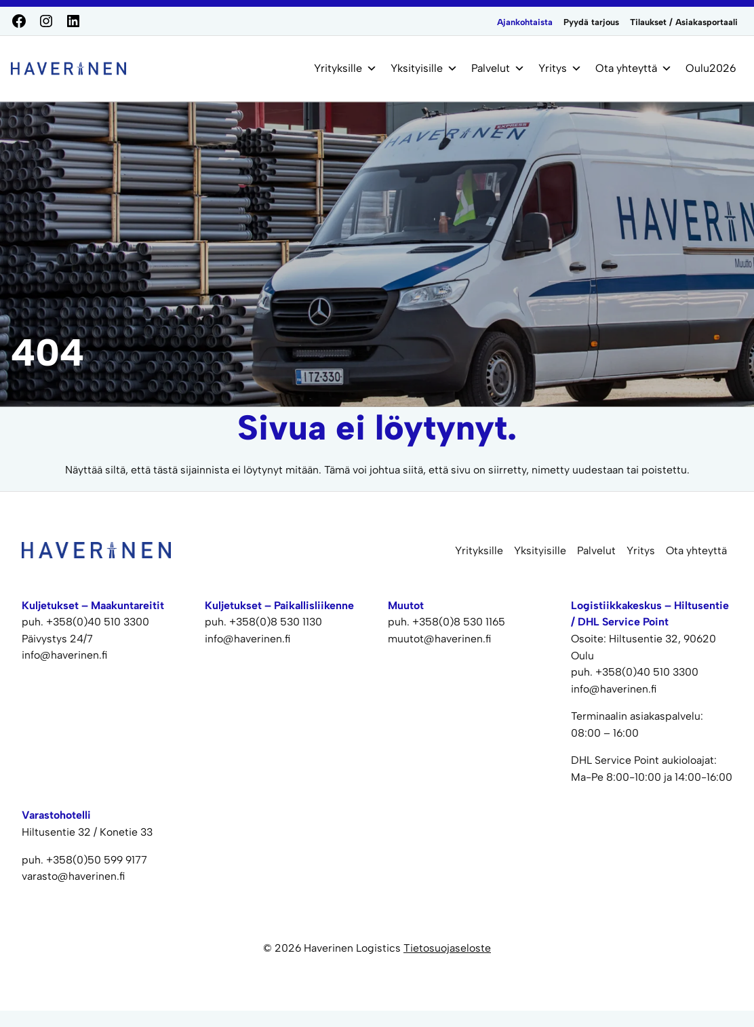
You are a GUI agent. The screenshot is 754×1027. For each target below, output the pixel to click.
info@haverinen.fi (614, 688)
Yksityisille (424, 68)
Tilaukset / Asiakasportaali (684, 22)
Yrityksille (345, 68)
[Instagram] (46, 21)
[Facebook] (19, 21)
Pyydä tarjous (591, 22)
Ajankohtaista (525, 22)
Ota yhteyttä (633, 68)
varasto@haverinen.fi (73, 876)
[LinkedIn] (73, 21)
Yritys (560, 68)
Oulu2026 (711, 68)
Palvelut (498, 68)
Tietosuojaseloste (447, 948)
